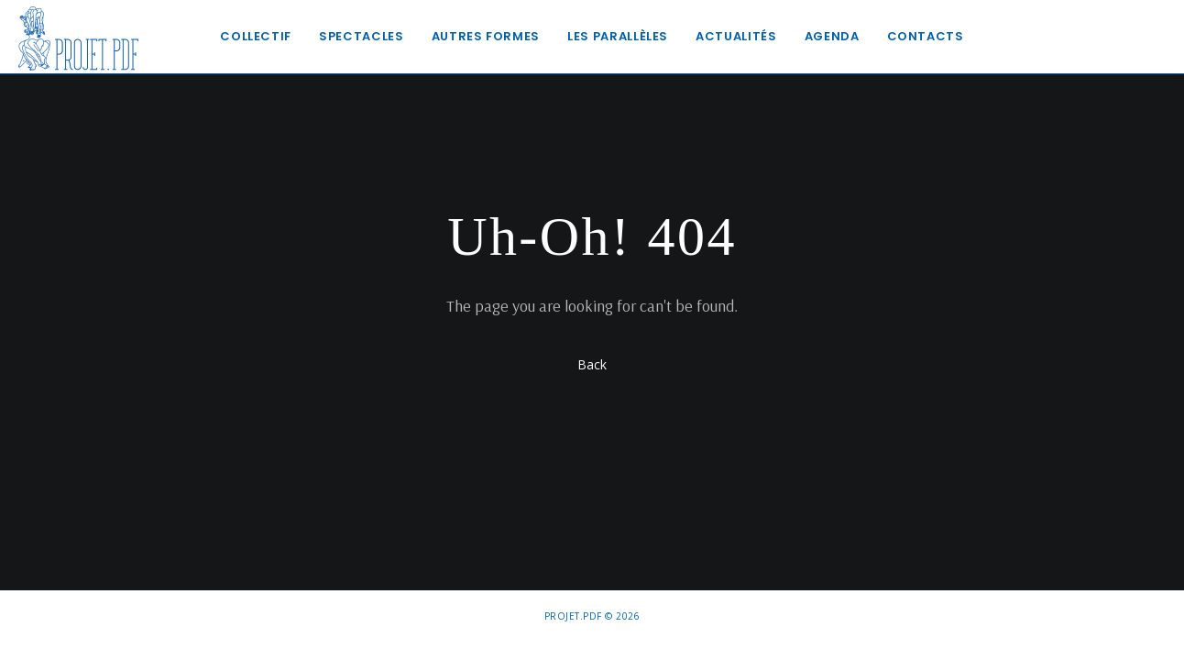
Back (592, 364)
